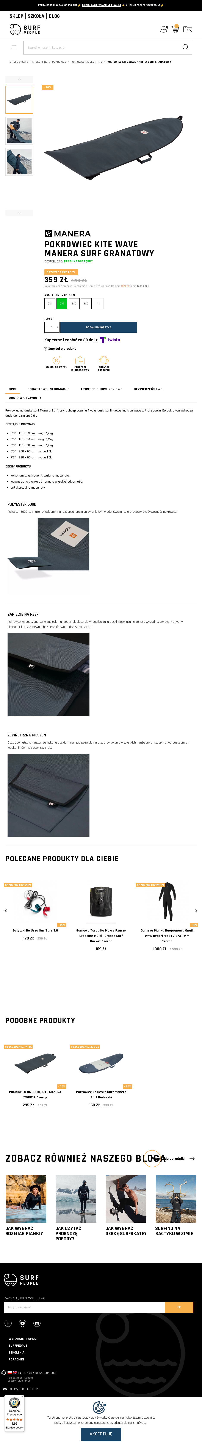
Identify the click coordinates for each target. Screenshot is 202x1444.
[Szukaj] (107, 47)
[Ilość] (52, 327)
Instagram (40, 1324)
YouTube (26, 1324)
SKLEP (16, 16)
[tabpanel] (35, 913)
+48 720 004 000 (44, 1373)
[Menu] (21, 1397)
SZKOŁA (36, 16)
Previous (6, 911)
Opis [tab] (12, 389)
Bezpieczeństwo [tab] (148, 389)
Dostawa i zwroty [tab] (25, 398)
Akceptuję (101, 1434)
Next (196, 911)
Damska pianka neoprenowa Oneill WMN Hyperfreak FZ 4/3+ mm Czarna (167, 936)
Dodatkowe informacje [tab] (48, 389)
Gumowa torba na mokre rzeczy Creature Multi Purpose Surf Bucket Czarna (101, 936)
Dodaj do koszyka (98, 327)
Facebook (11, 1324)
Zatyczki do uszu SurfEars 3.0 (35, 930)
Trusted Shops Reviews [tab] (102, 389)
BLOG (54, 16)
